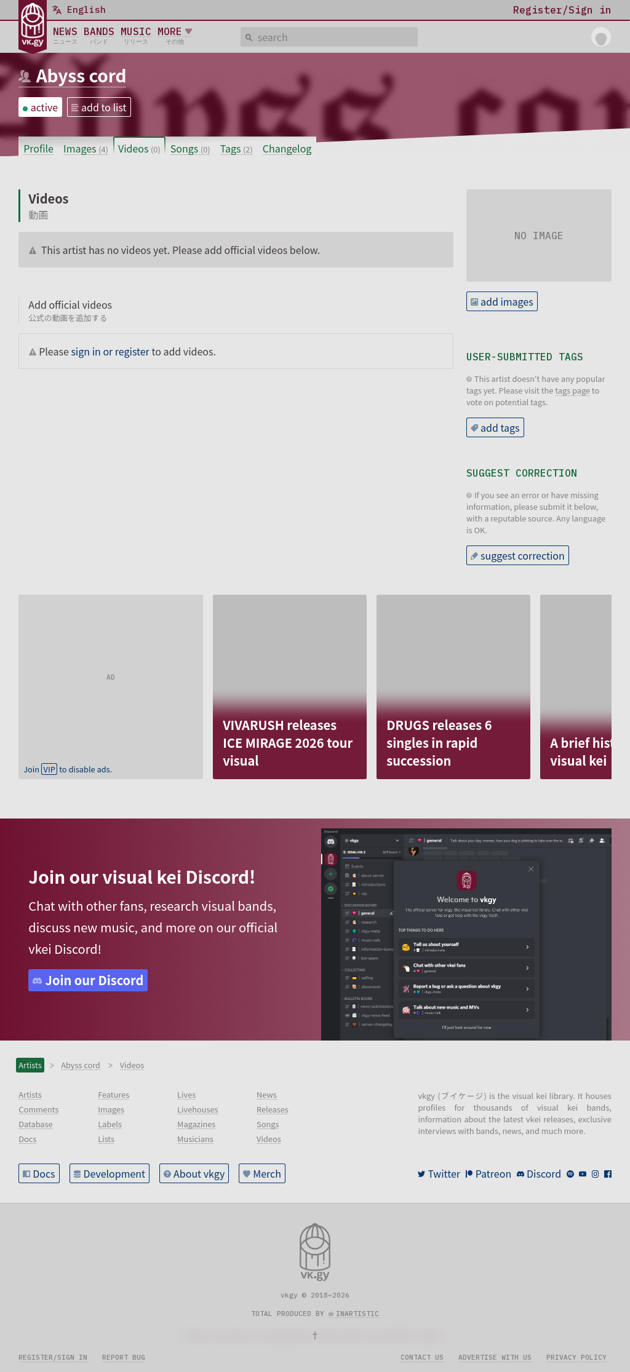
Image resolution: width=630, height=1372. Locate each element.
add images (506, 301)
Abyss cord (81, 75)
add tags (500, 427)
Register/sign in (52, 1357)
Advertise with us (495, 1357)
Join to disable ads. (67, 769)
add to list (104, 107)
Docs (44, 1173)
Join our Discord (95, 980)
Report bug (123, 1357)
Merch (267, 1173)
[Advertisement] (110, 671)
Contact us (422, 1357)
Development (115, 1173)
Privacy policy (576, 1357)
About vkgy (199, 1173)
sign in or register (110, 351)
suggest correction (522, 555)
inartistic (357, 1313)
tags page (572, 390)
